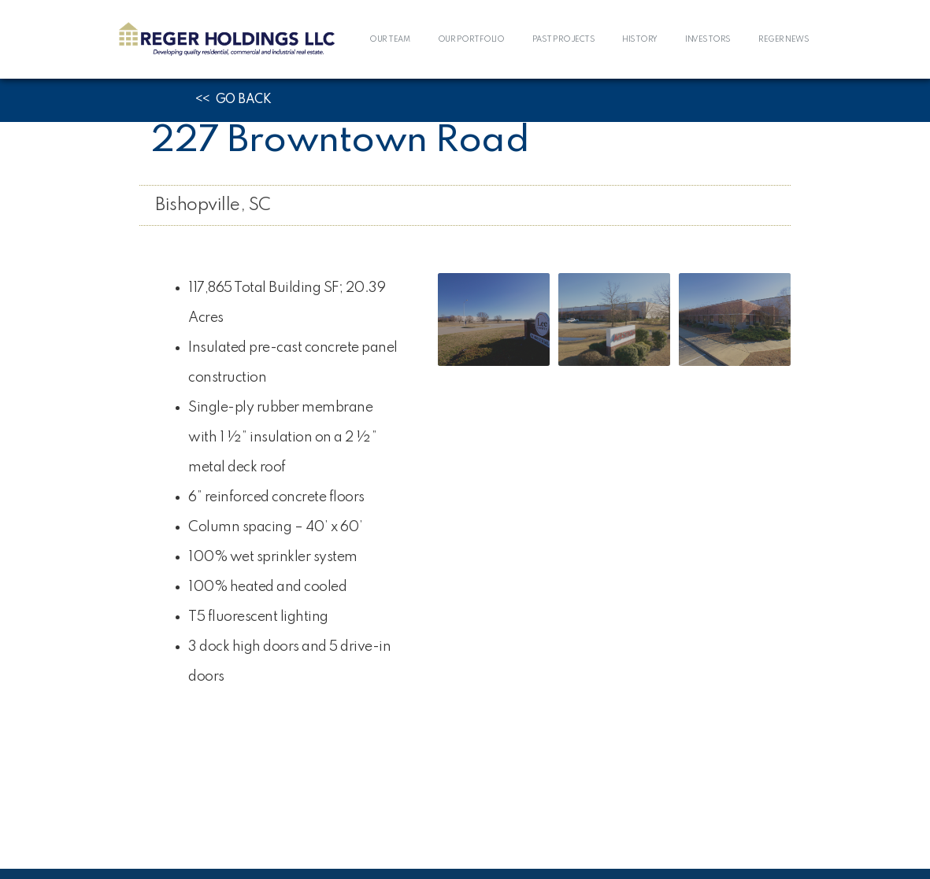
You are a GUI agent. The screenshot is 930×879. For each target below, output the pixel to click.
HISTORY (640, 39)
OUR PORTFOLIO (471, 39)
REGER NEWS (783, 39)
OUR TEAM (389, 39)
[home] (227, 39)
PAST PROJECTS (563, 39)
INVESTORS (708, 39)
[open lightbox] (494, 319)
